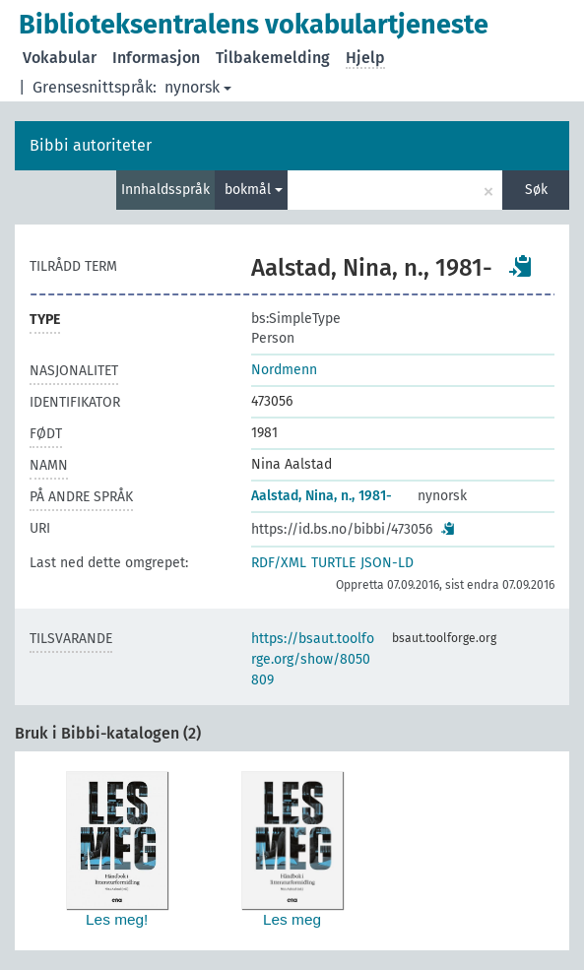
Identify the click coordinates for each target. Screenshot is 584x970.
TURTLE (333, 562)
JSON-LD (387, 562)
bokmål (254, 189)
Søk (536, 189)
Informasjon (156, 57)
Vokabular (60, 57)
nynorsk (197, 87)
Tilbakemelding (273, 57)
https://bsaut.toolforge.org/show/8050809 (312, 659)
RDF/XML (278, 562)
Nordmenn (284, 369)
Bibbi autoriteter (91, 145)
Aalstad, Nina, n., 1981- (321, 495)
